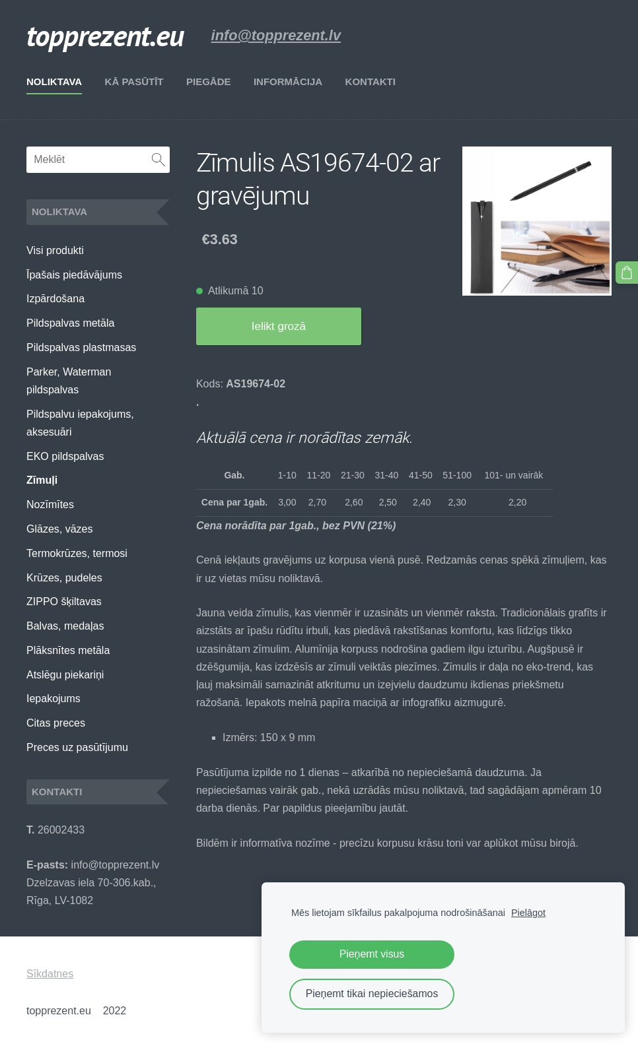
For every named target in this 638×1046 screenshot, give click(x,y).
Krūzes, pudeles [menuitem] (64, 577)
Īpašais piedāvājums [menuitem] (74, 274)
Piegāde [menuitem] (208, 81)
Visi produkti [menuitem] (55, 250)
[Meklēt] (98, 160)
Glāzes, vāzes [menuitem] (59, 529)
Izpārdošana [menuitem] (55, 298)
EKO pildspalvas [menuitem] (65, 456)
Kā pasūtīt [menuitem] (134, 81)
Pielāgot (528, 912)
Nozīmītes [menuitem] (50, 504)
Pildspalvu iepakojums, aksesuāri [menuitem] (80, 423)
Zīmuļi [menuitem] (41, 480)
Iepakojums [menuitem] (53, 698)
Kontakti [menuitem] (370, 81)
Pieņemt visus (372, 954)
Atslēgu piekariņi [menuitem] (65, 674)
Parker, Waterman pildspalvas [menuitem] (68, 380)
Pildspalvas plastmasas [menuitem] (81, 347)
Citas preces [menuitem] (55, 723)
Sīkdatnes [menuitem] (49, 973)
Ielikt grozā (279, 326)
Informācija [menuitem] (288, 81)
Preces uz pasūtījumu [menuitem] (77, 747)
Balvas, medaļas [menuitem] (65, 626)
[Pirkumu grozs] (627, 272)
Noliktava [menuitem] (54, 81)
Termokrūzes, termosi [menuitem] (76, 553)
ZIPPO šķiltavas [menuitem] (64, 601)
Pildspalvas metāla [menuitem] (70, 323)
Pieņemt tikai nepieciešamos (372, 993)
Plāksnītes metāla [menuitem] (68, 650)
